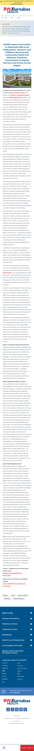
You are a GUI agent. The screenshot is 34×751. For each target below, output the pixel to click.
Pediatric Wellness (19, 599)
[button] (27, 748)
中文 (18, 673)
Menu (4, 748)
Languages (18, 718)
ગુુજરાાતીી (5, 668)
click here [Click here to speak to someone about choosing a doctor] (17, 692)
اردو (3, 682)
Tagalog (5, 665)
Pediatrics (7, 599)
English (4, 663)
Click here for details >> (17, 4)
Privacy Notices (16, 716)
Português (20, 676)
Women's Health (22, 595)
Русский (4, 679)
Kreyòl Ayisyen (22, 668)
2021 (12, 17)
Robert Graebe (7, 273)
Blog (5, 17)
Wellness (5, 595)
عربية (18, 663)
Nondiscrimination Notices (9, 718)
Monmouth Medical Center (16, 93)
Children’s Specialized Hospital (20, 95)
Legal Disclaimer (25, 718)
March (18, 17)
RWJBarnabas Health (16, 97)
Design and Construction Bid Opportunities (12, 652)
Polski (4, 676)
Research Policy (16, 721)
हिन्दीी (3, 671)
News (13, 595)
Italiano (19, 671)
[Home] (17, 10)
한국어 (4, 673)
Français (20, 665)
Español (20, 679)
